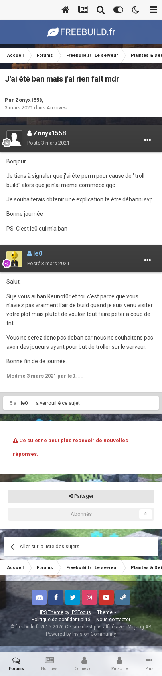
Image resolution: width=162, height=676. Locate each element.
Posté (48, 143)
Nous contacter (113, 619)
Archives (57, 108)
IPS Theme (51, 612)
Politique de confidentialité (61, 619)
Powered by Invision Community (81, 634)
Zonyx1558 (28, 100)
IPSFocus (81, 612)
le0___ (28, 403)
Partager (81, 496)
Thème (107, 612)
